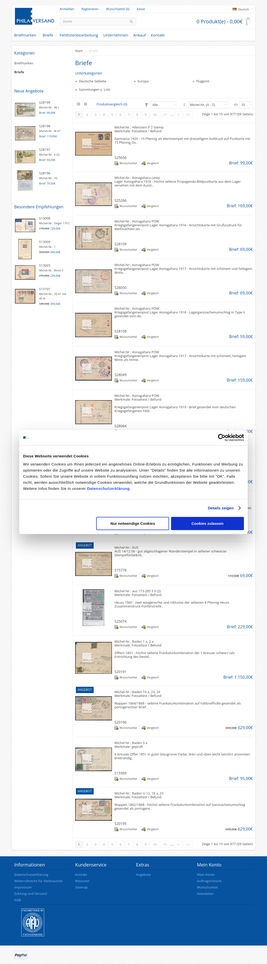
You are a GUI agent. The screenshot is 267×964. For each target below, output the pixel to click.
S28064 (120, 425)
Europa (143, 81)
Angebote (143, 874)
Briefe (48, 35)
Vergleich (153, 163)
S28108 (120, 331)
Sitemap (81, 887)
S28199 (44, 102)
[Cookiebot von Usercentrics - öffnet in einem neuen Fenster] (221, 437)
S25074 (120, 621)
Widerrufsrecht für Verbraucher (38, 881)
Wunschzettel (128, 163)
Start (78, 50)
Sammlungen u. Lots (94, 89)
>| (188, 114)
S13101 (44, 289)
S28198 (44, 126)
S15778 (120, 570)
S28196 (44, 173)
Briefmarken (25, 35)
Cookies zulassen (208, 523)
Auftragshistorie (209, 881)
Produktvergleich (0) (111, 104)
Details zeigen (220, 508)
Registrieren (89, 9)
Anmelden (67, 9)
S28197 (44, 149)
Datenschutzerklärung (108, 488)
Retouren (82, 881)
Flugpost (202, 81)
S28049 (120, 374)
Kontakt (81, 874)
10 (155, 114)
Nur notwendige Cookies (132, 523)
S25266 (120, 200)
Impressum (23, 887)
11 (165, 114)
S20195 (120, 823)
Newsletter (205, 893)
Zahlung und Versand (30, 893)
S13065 (44, 265)
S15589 (120, 773)
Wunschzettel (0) (117, 9)
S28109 (120, 244)
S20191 (120, 671)
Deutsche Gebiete (92, 81)
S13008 (44, 218)
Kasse (141, 9)
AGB (17, 900)
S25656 (120, 157)
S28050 (120, 287)
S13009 (44, 241)
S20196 (120, 722)
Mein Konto (206, 874)
